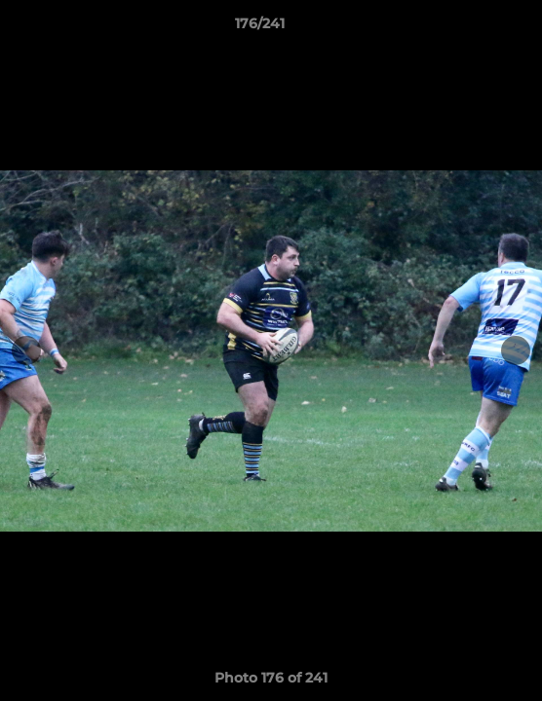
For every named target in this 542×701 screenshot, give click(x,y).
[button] (472, 28)
